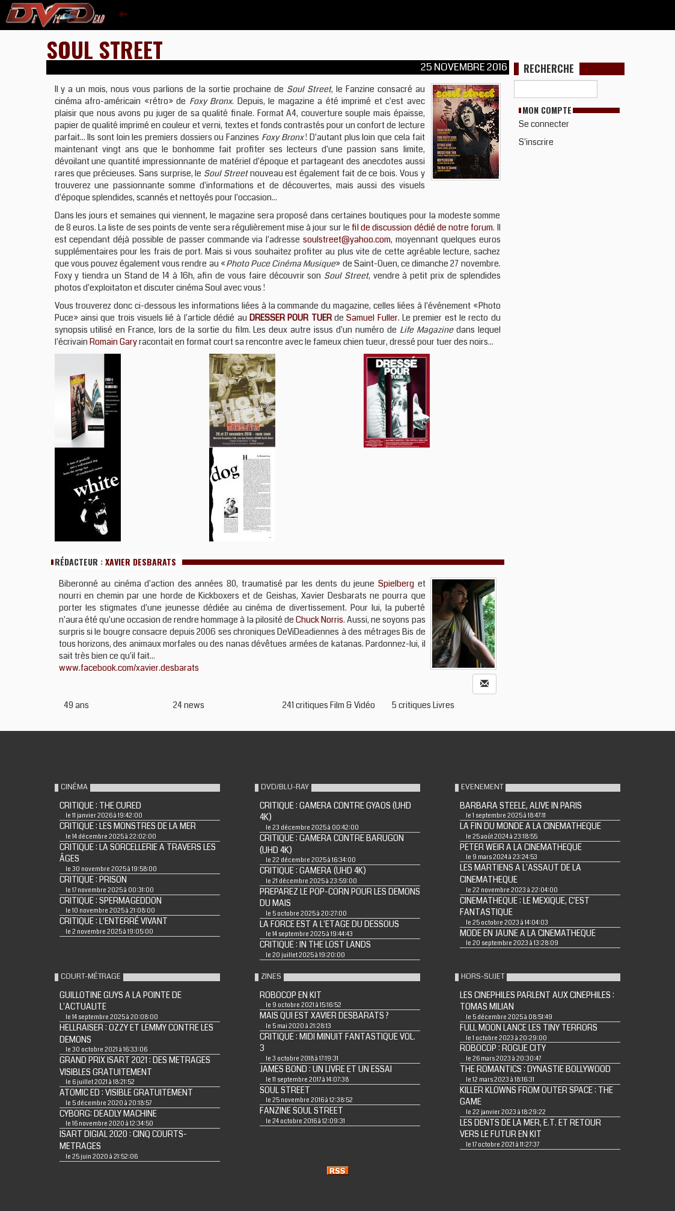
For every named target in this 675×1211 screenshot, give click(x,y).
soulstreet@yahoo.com (347, 239)
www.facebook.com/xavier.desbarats (129, 668)
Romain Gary (113, 342)
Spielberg (396, 584)
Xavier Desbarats (140, 561)
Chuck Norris (319, 620)
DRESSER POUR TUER (290, 318)
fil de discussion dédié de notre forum (421, 227)
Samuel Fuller (371, 318)
